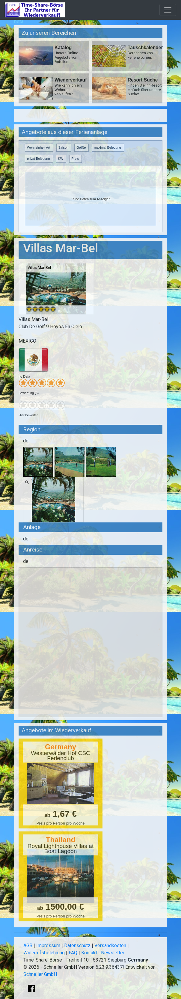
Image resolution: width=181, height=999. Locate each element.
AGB (27, 945)
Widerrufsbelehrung (44, 953)
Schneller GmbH (40, 974)
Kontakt (89, 953)
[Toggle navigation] (167, 10)
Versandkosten (110, 945)
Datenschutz (77, 945)
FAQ (73, 953)
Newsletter (112, 953)
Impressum (48, 945)
